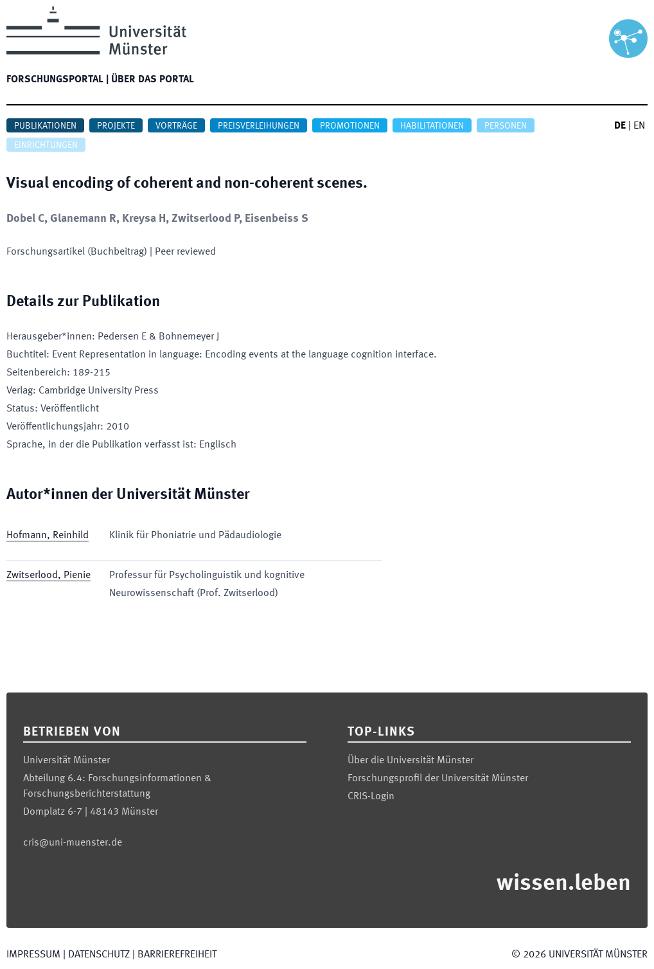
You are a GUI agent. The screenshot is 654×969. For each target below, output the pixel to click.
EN (639, 126)
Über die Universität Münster (410, 761)
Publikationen (45, 126)
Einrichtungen (46, 145)
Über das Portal (152, 80)
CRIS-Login (371, 797)
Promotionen (350, 126)
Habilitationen (432, 126)
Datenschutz (99, 955)
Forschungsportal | (57, 80)
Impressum (33, 955)
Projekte (116, 126)
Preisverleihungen (258, 126)
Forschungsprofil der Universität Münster (438, 779)
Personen (505, 126)
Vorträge (176, 126)
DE (620, 126)
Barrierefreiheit (177, 955)
